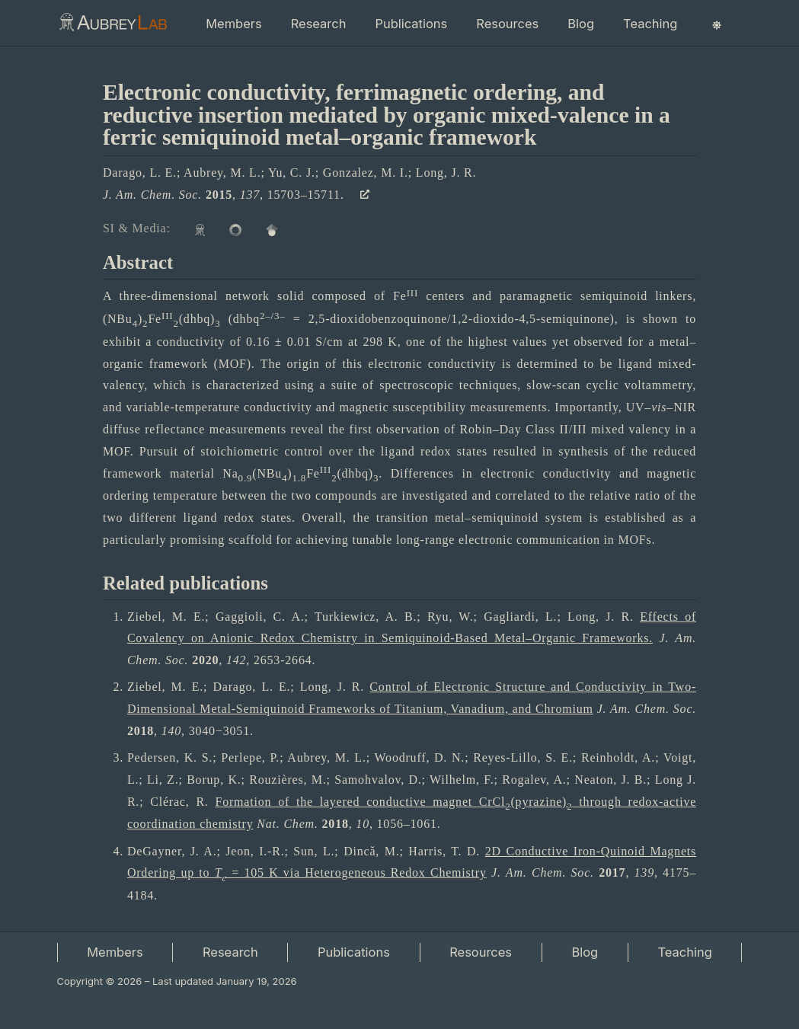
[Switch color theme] (716, 24)
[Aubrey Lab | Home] (112, 25)
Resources (507, 23)
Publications (411, 23)
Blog (580, 23)
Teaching (650, 23)
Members (233, 23)
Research (319, 23)
